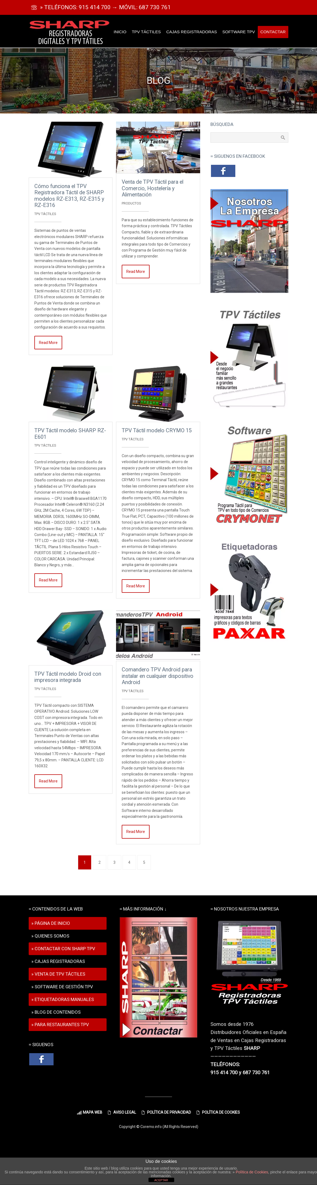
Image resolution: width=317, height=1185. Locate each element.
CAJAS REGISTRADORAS (191, 31)
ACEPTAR (161, 1180)
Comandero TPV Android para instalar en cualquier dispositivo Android (157, 676)
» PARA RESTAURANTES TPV (60, 1024)
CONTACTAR (273, 31)
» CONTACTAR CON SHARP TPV (63, 948)
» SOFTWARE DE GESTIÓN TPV (62, 986)
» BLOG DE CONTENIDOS (56, 1012)
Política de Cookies (252, 1172)
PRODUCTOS (131, 203)
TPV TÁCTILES (146, 31)
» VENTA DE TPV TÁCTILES (58, 974)
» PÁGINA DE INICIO (50, 923)
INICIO (120, 31)
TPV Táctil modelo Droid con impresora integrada (67, 677)
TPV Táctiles (45, 214)
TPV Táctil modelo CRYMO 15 (157, 430)
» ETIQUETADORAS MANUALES (62, 999)
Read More (48, 342)
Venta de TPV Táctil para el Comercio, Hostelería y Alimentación (152, 188)
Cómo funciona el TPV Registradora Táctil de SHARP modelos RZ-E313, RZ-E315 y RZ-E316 (69, 196)
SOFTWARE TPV (238, 31)
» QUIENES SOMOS (50, 936)
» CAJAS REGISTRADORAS (58, 961)
